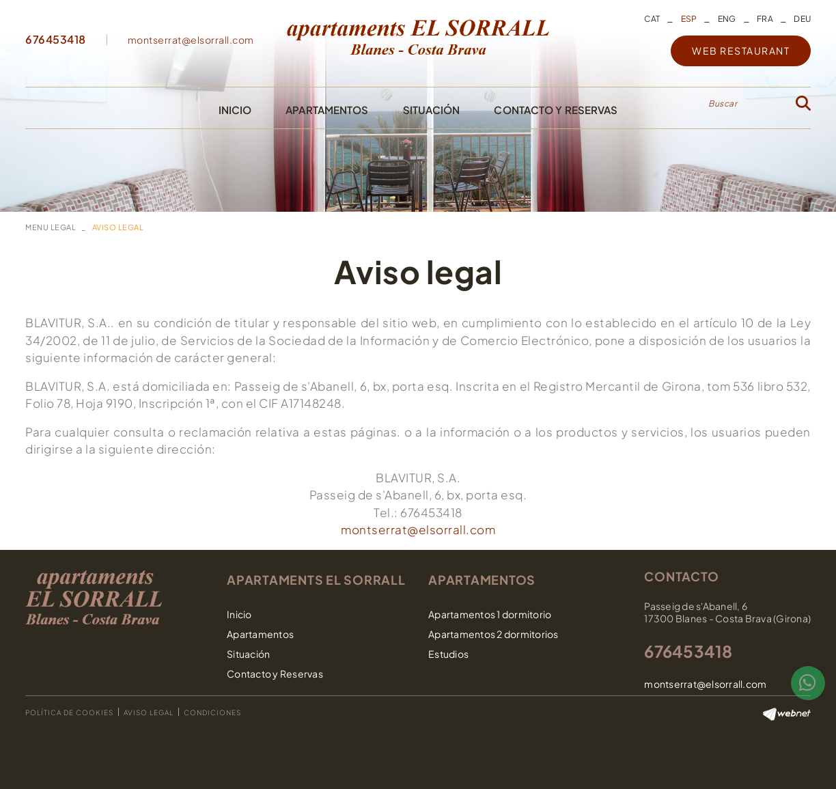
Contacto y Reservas (275, 673)
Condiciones (212, 712)
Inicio (239, 614)
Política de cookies (69, 712)
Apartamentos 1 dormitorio (489, 614)
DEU (802, 19)
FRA (765, 19)
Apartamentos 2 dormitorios (493, 634)
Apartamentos (260, 634)
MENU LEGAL (50, 227)
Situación (248, 654)
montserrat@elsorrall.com (191, 39)
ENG (727, 19)
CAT (652, 19)
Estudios (448, 654)
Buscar (722, 103)
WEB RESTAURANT (741, 50)
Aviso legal (148, 712)
